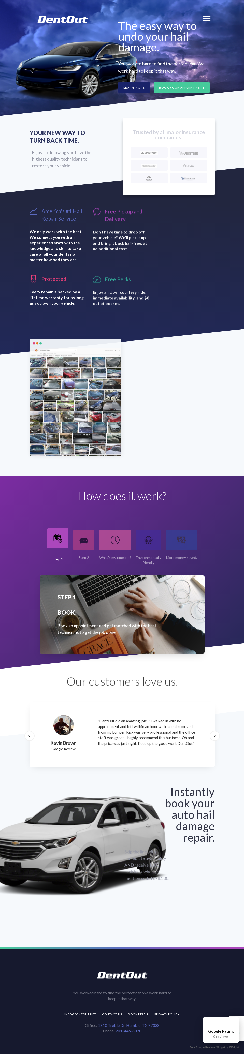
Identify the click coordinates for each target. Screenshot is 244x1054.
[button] (207, 17)
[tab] (57, 545)
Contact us (112, 1014)
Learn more (134, 88)
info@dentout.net (80, 1014)
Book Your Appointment (182, 88)
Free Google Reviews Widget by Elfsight (214, 1047)
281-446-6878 (128, 1030)
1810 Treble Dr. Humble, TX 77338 (129, 1025)
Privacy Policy (167, 1014)
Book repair (138, 1014)
